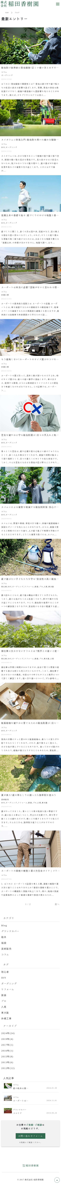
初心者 (5, 971)
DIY (3, 977)
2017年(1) (7, 1044)
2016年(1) (7, 1050)
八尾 (3, 1006)
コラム (5, 954)
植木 (3, 937)
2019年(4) (7, 1038)
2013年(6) (7, 1062)
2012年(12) (8, 1068)
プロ (3, 1000)
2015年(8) (7, 1056)
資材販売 (6, 948)
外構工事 (6, 1018)
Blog (4, 925)
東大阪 (5, 1012)
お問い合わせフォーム (30, 1135)
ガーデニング (9, 983)
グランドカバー (10, 931)
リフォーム (7, 989)
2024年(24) (8, 1033)
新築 (3, 995)
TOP (7, 13)
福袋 (3, 942)
